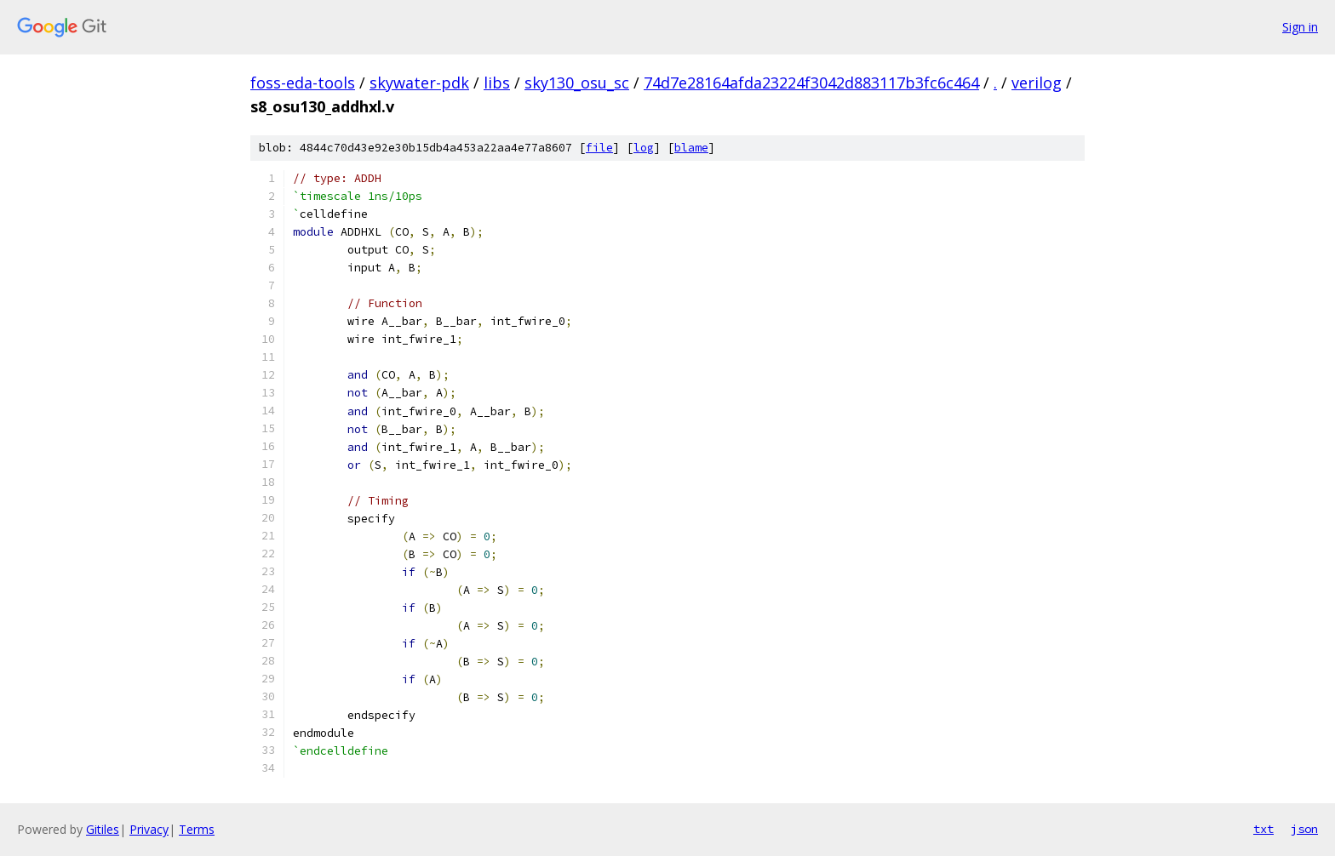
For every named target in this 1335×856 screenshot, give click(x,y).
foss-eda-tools (302, 82)
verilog (1036, 82)
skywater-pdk (419, 82)
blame (691, 147)
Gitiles (102, 829)
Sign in (1300, 27)
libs (497, 82)
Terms (197, 829)
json (1304, 828)
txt (1263, 828)
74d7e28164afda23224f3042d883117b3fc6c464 (811, 82)
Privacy (149, 829)
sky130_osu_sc (576, 82)
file (599, 147)
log (643, 147)
